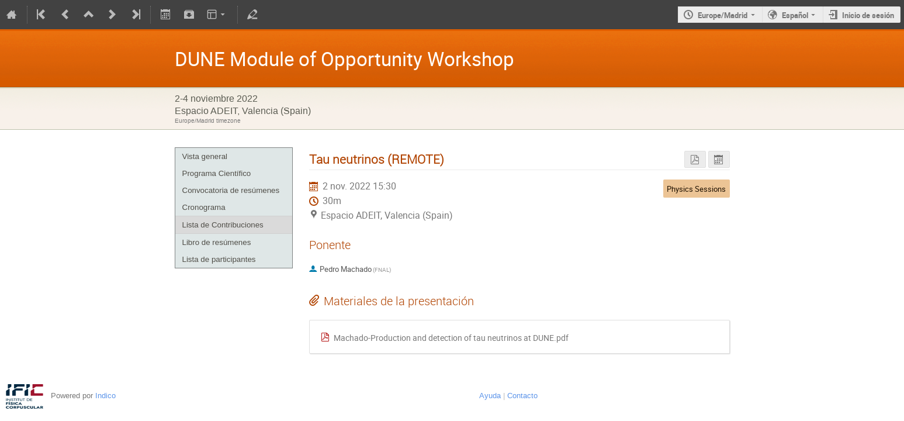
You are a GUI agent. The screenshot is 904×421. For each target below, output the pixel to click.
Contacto (522, 396)
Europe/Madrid (722, 15)
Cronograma (204, 207)
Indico (105, 396)
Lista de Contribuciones (223, 224)
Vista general (205, 156)
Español (795, 15)
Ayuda (490, 396)
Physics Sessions (696, 189)
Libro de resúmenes (216, 242)
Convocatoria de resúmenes (231, 190)
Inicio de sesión (868, 15)
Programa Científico (216, 173)
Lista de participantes (219, 259)
